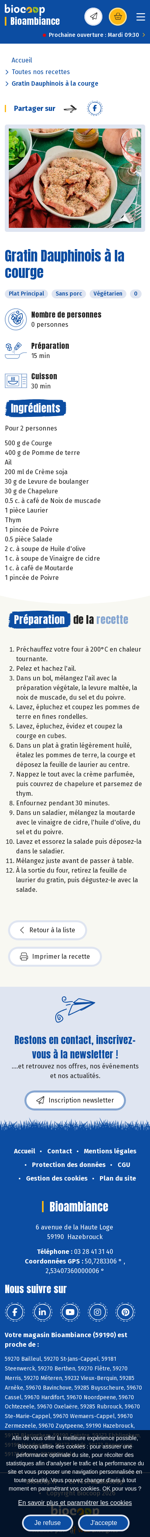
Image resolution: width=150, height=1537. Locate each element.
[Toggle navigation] (140, 19)
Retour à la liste (47, 930)
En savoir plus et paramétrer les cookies (75, 1502)
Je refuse (47, 1522)
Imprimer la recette (55, 957)
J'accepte (103, 1522)
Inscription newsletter (75, 1100)
